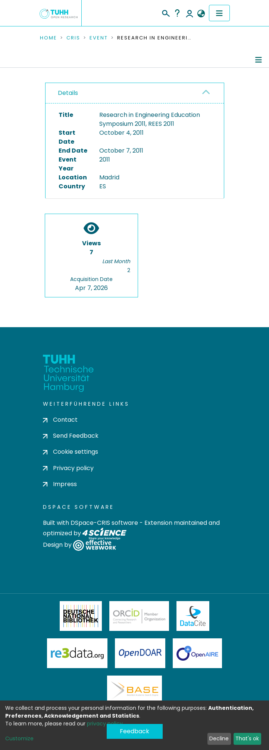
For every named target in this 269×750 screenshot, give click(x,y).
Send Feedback (70, 435)
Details (68, 93)
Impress (60, 484)
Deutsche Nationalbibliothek (80, 616)
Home (48, 38)
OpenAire (197, 653)
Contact (60, 419)
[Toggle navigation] (219, 13)
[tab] (135, 93)
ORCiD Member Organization (139, 616)
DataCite (193, 616)
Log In (189, 13)
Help (177, 13)
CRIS (73, 38)
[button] (201, 13)
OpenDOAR (140, 653)
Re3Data (77, 653)
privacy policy (105, 723)
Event (99, 38)
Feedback (134, 731)
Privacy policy (68, 468)
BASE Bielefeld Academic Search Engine (134, 690)
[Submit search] (165, 12)
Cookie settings (70, 451)
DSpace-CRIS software (104, 522)
